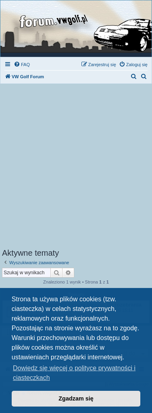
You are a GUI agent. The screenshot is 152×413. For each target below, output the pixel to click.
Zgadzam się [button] (75, 398)
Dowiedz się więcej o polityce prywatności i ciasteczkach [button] (74, 373)
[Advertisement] (76, 168)
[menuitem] (22, 64)
